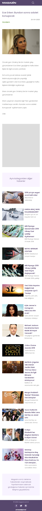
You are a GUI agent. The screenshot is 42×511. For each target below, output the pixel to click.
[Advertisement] (21, 145)
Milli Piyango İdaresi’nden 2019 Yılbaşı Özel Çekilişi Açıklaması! (32, 231)
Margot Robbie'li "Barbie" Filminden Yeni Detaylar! (32, 395)
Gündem (6, 22)
